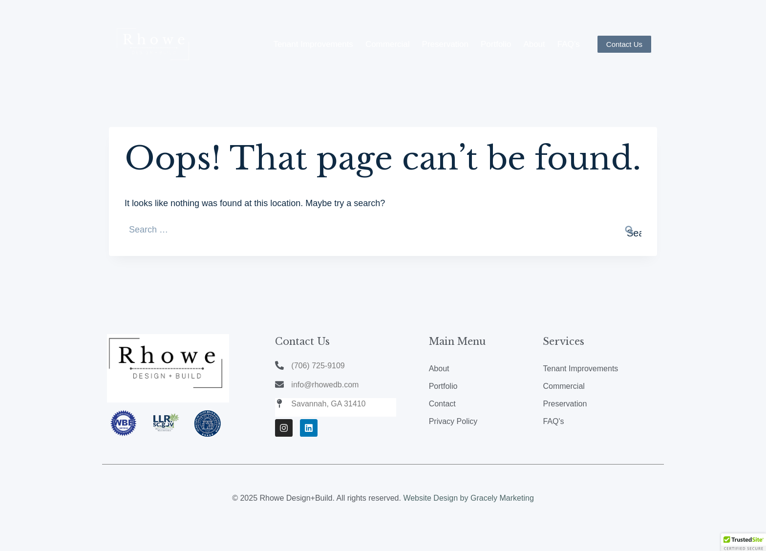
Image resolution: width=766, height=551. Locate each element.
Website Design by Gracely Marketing (468, 498)
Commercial (387, 44)
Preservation (445, 44)
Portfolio (496, 44)
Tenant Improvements (313, 44)
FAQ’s (568, 44)
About (534, 44)
